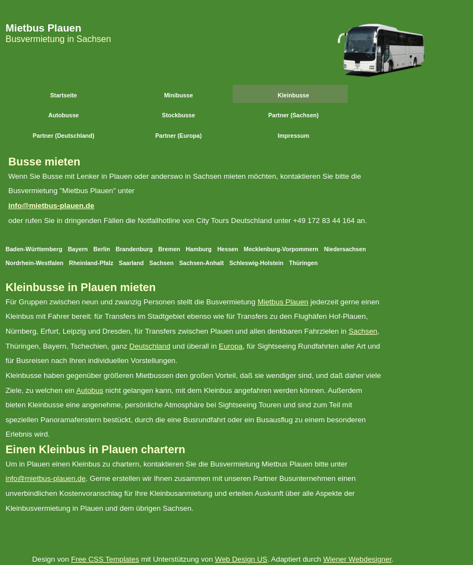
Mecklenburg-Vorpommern (281, 249)
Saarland (131, 263)
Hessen (227, 249)
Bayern (78, 249)
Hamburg (199, 249)
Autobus (89, 390)
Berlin (102, 249)
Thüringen (303, 263)
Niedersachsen (345, 249)
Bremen (169, 249)
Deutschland (150, 346)
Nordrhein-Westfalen (35, 263)
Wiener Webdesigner (357, 559)
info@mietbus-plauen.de (51, 205)
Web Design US (241, 559)
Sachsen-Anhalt (201, 263)
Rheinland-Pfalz (91, 263)
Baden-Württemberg (34, 249)
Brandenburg (134, 249)
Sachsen (162, 263)
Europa (231, 346)
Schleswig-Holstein (256, 263)
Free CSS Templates (105, 559)
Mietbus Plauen (43, 28)
